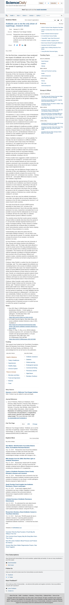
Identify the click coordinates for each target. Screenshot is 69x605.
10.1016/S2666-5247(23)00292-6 (17, 418)
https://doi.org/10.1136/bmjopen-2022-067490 (22, 339)
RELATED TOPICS (10, 353)
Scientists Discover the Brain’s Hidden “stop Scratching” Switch (52, 104)
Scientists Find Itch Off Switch (48, 45)
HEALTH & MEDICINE (45, 58)
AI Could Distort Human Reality (49, 36)
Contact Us (10, 590)
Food (9, 383)
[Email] (25, 45)
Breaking (43, 23)
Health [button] (12, 15)
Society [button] (31, 15)
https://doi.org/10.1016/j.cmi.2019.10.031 (21, 317)
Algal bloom (29, 373)
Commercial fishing (31, 368)
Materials (8, 392)
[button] (55, 20)
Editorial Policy (47, 595)
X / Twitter (10, 577)
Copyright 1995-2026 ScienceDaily (16, 597)
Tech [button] (18, 15)
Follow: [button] (41, 3)
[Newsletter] (61, 3)
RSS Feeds (11, 565)
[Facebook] (14, 45)
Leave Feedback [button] (12, 588)
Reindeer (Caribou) (31, 376)
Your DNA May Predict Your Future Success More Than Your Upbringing (52, 117)
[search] (61, 15)
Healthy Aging (12, 366)
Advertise (31, 595)
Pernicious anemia (31, 370)
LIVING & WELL (43, 78)
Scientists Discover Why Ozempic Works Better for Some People (51, 132)
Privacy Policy (38, 595)
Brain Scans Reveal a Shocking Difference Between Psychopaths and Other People (51, 114)
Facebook (10, 574)
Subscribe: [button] (53, 3)
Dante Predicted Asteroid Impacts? (50, 33)
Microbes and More (13, 375)
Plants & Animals (11, 372)
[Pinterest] (20, 45)
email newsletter (42, 9)
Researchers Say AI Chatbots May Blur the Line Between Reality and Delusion (52, 110)
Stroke (43, 73)
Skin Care (43, 83)
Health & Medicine (11, 357)
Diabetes (28, 359)
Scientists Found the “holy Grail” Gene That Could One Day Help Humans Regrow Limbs (52, 128)
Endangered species (32, 365)
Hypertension (12, 363)
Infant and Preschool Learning (48, 71)
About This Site (13, 595)
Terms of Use (56, 595)
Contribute (25, 595)
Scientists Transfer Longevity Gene (50, 40)
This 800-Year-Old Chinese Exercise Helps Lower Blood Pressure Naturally (52, 97)
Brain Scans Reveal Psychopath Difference (52, 43)
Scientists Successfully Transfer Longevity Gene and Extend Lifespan (51, 100)
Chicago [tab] (35, 424)
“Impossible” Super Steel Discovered (50, 38)
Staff (20, 595)
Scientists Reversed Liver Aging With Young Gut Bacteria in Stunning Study (52, 124)
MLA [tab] (23, 424)
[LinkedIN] (22, 45)
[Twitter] (17, 45)
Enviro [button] (25, 15)
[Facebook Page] (45, 3)
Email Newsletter (12, 562)
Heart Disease (44, 61)
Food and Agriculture (14, 378)
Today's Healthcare (13, 360)
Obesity (43, 66)
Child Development (46, 75)
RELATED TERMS (28, 353)
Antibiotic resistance (32, 356)
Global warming (30, 362)
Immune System (13, 368)
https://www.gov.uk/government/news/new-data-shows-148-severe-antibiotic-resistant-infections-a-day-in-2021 (23, 326)
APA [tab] (28, 424)
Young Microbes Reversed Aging (49, 51)
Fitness (43, 80)
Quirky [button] (39, 15)
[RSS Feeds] (58, 3)
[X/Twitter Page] (48, 3)
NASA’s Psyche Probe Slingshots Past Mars (52, 27)
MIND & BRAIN (43, 68)
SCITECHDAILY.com (17, 527)
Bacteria (10, 380)
